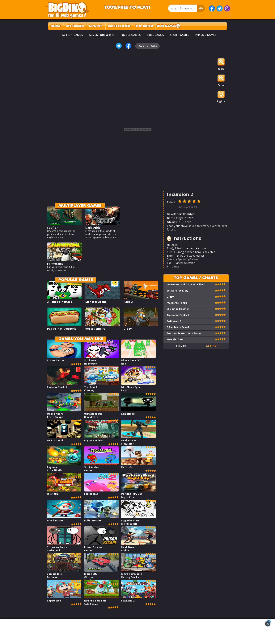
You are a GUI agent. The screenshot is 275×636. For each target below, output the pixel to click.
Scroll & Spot (55, 520)
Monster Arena (96, 302)
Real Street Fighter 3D (128, 549)
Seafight (53, 227)
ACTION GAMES (72, 35)
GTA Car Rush (55, 440)
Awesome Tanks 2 (178, 315)
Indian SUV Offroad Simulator (91, 577)
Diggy (128, 328)
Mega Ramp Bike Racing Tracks (131, 575)
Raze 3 (128, 302)
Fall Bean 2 (91, 493)
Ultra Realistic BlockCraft (93, 415)
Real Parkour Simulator (129, 442)
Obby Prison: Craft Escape (55, 415)
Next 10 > (212, 346)
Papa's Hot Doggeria (62, 328)
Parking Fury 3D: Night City (131, 495)
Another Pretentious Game (184, 333)
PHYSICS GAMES (205, 35)
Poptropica (54, 600)
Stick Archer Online (92, 469)
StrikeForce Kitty (177, 290)
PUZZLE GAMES (131, 35)
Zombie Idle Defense (54, 575)
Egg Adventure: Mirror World (131, 522)
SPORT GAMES (179, 35)
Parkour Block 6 (57, 387)
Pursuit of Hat (176, 339)
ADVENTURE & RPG (101, 35)
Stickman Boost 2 (177, 309)
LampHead (128, 413)
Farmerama (55, 263)
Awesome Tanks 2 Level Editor (186, 284)
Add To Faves (148, 45)
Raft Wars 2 (174, 321)
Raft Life (126, 467)
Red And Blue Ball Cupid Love (95, 602)
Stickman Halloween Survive (90, 364)
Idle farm (53, 493)
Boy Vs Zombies (94, 440)
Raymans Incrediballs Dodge (54, 470)
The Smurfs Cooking (91, 388)
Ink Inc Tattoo (56, 360)
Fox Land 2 (127, 600)
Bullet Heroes (92, 520)
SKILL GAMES (155, 35)
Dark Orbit (92, 227)
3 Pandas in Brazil (59, 302)
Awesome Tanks (177, 302)
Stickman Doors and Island (57, 549)
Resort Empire (95, 328)
